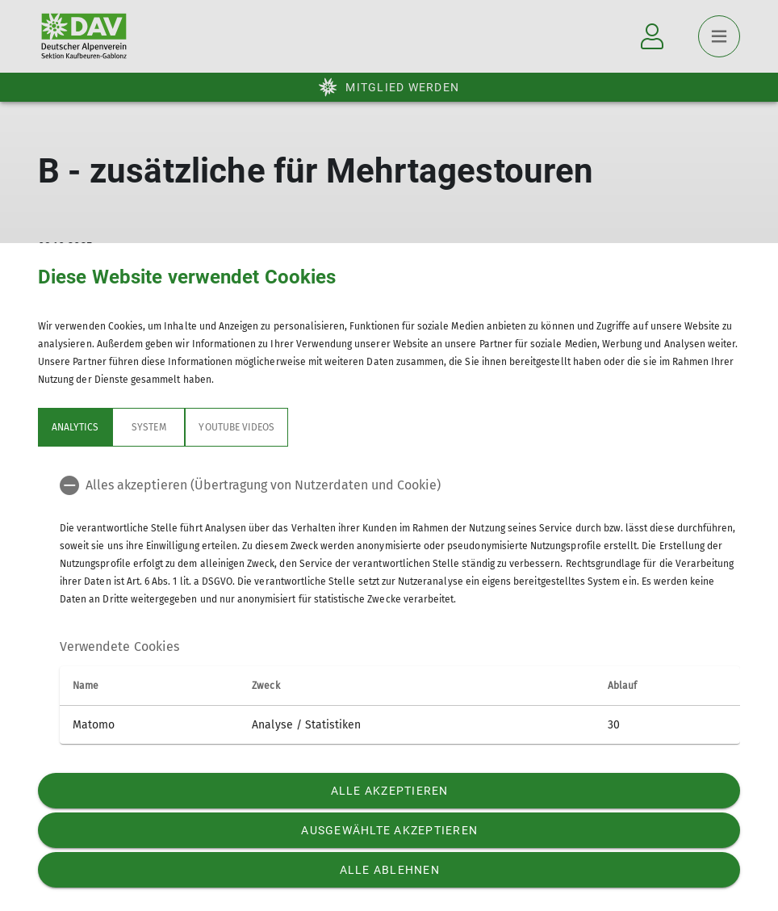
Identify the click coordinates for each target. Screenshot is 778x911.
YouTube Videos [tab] (236, 427)
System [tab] (148, 427)
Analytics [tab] (75, 427)
